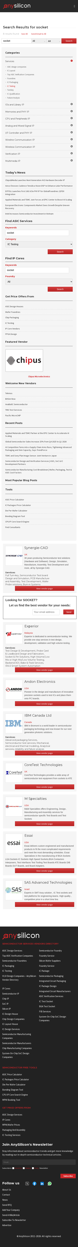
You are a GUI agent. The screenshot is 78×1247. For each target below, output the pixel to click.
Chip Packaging (12, 317)
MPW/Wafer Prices (11, 1124)
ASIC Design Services (12, 950)
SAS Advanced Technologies (48, 882)
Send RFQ (7, 1205)
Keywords (11, 227)
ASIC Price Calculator (14, 499)
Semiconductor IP (10, 993)
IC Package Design (47, 986)
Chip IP (5, 998)
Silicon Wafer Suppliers (50, 960)
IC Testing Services (11, 1135)
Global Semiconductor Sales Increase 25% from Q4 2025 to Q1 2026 (35, 441)
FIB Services (45, 1011)
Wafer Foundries (12, 312)
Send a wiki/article (11, 1215)
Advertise (6, 1225)
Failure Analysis (13, 98)
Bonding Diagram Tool (15, 516)
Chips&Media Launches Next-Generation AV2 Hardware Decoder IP (35, 180)
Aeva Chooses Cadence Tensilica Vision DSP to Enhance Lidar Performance (39, 185)
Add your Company (11, 1209)
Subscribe (68, 1176)
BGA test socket (47, 1006)
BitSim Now (10, 398)
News (5, 1199)
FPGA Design (11, 334)
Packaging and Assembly (13, 1129)
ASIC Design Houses (14, 306)
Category (10, 239)
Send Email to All (38, 33)
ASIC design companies (16, 67)
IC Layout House (10, 1024)
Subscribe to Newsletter (14, 1220)
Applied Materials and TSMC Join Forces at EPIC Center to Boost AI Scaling (38, 199)
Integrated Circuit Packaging (52, 981)
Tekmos (8, 393)
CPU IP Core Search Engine (17, 521)
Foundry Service (46, 955)
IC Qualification (13, 94)
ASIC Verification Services (51, 996)
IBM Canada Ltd (37, 715)
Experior (31, 626)
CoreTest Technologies (43, 765)
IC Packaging (12, 82)
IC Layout (11, 70)
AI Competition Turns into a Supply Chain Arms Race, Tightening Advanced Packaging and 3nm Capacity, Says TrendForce (38, 449)
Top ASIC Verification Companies (20, 74)
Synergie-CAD (36, 548)
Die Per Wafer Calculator (16, 510)
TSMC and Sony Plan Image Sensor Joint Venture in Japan (31, 455)
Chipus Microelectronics (39, 376)
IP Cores (6, 1119)
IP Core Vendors (12, 328)
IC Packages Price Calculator (18, 505)
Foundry (10, 276)
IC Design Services (11, 1029)
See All (24, 33)
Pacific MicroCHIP (13, 415)
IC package (44, 970)
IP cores (6, 988)
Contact (6, 1194)
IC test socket (46, 1001)
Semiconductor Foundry (50, 950)
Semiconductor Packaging (51, 976)
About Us (6, 1189)
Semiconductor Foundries (14, 960)
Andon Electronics (39, 682)
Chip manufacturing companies (17, 1048)
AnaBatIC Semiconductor (16, 404)
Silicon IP (6, 1008)
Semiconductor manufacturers (16, 1043)
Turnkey (10, 90)
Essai (28, 835)
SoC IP (5, 1003)
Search (69, 41)
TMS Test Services (13, 410)
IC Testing (11, 86)
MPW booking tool (11, 1099)
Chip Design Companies (13, 1019)
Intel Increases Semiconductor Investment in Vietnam (29, 213)
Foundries (11, 78)
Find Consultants (12, 527)
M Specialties (35, 799)
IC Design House (10, 1013)
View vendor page (44, 588)
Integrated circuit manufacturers (55, 991)
